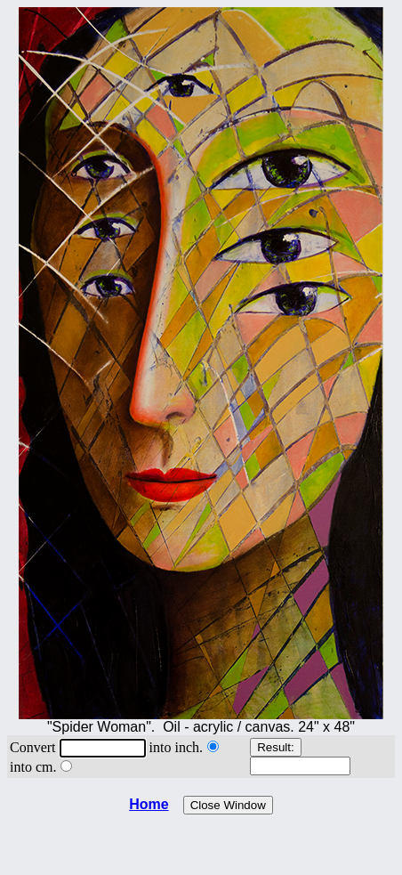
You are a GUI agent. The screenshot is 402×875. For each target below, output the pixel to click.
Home (148, 804)
